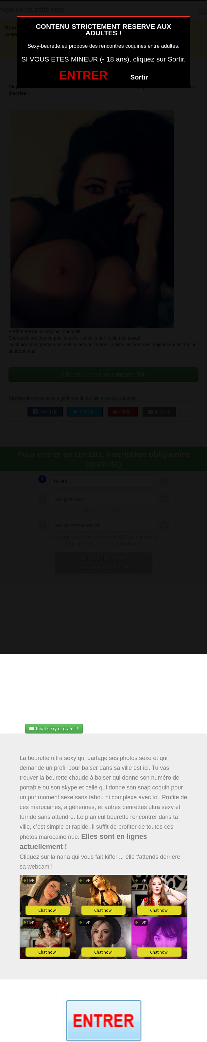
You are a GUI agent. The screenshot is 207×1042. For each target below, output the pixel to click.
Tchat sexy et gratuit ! (53, 728)
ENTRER (83, 75)
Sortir (139, 77)
